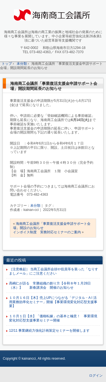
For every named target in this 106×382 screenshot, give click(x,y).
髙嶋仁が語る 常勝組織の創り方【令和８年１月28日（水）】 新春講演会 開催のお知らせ (50, 285)
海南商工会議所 (55, 16)
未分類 (35, 206)
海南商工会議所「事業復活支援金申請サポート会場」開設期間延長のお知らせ (53, 85)
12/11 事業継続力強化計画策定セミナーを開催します (49, 331)
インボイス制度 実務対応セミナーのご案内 (47, 232)
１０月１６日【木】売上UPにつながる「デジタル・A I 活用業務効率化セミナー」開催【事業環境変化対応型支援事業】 (53, 302)
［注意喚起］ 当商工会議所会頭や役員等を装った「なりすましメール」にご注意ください (53, 271)
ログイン (96, 375)
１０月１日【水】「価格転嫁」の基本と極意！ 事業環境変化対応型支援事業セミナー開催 (53, 318)
